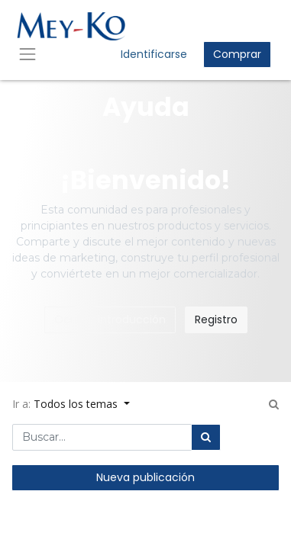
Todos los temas (77, 403)
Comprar (237, 54)
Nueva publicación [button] (145, 477)
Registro (216, 319)
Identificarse (154, 54)
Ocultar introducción (110, 319)
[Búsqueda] (206, 437)
